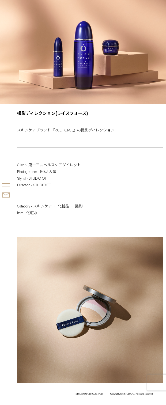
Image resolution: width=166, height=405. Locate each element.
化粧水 (31, 212)
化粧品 (63, 206)
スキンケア (42, 206)
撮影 (78, 206)
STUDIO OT (13, 164)
